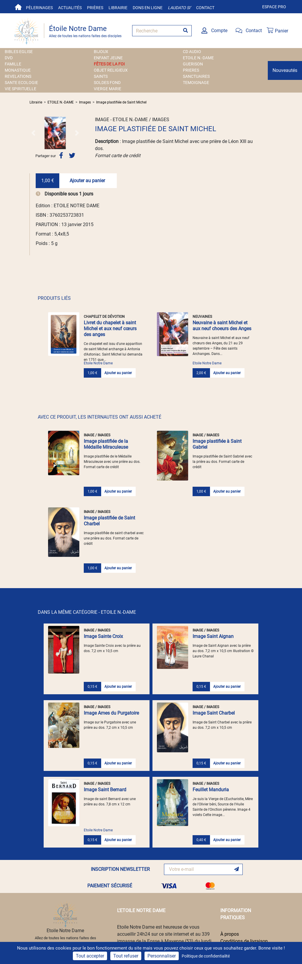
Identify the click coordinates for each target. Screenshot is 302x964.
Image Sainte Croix (103, 636)
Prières (95, 7)
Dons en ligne (148, 7)
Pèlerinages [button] (39, 7)
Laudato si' (179, 7)
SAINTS (101, 76)
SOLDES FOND (107, 82)
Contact (205, 7)
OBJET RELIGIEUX (111, 70)
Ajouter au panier (87, 180)
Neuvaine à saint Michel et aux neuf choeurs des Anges (222, 325)
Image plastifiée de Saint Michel (121, 102)
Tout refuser (125, 956)
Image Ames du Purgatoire (111, 713)
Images (85, 102)
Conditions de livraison (244, 941)
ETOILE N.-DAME (198, 57)
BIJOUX (101, 51)
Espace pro (274, 6)
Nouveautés (285, 70)
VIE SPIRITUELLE (20, 88)
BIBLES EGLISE (19, 51)
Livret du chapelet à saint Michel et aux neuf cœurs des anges (110, 328)
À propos (229, 934)
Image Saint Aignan (213, 636)
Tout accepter (90, 956)
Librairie (118, 7)
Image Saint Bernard (105, 789)
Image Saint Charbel (214, 713)
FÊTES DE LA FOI (109, 64)
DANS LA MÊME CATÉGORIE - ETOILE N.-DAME (87, 612)
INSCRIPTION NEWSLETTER (120, 869)
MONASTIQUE (18, 70)
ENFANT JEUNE (108, 57)
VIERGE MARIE (107, 88)
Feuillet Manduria (211, 789)
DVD (9, 57)
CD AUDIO (192, 51)
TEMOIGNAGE (196, 82)
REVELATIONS (18, 76)
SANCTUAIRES (196, 76)
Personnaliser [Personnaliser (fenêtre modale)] (161, 956)
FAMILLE (13, 64)
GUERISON (193, 64)
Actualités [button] (70, 7)
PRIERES (191, 70)
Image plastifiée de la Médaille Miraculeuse (106, 444)
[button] (33, 133)
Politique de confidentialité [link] (206, 956)
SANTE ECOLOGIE (21, 82)
